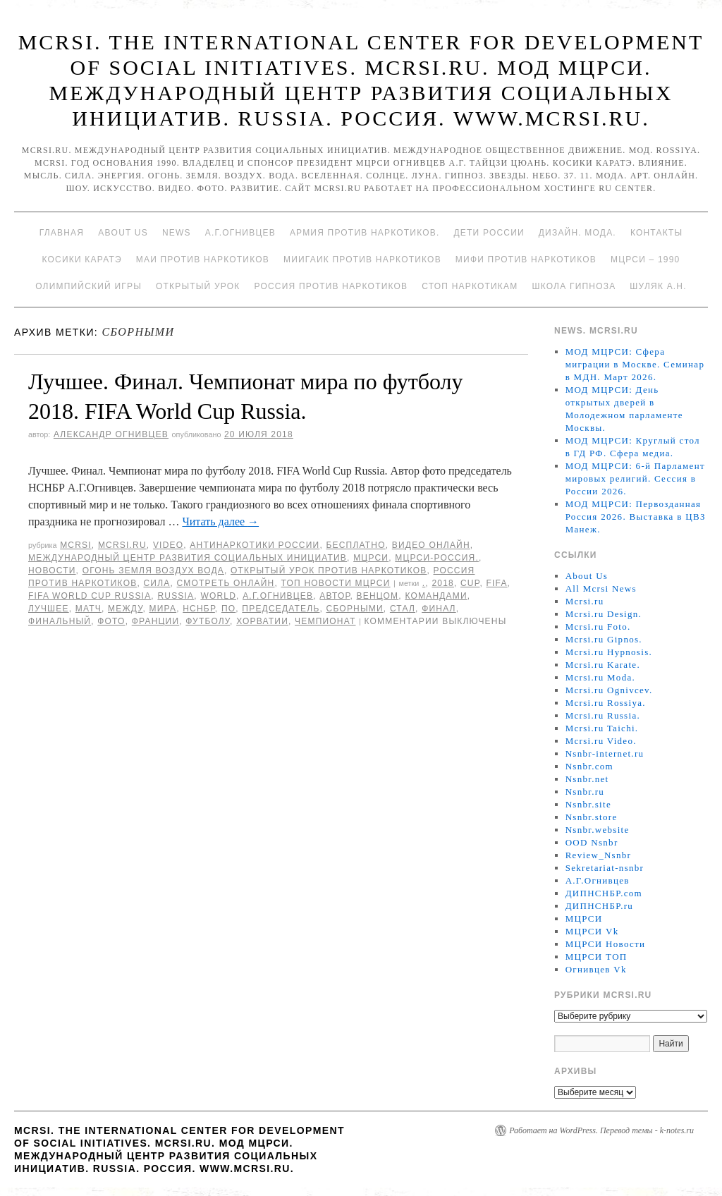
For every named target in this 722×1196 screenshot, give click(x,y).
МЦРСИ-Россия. (437, 558)
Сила (156, 583)
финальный (59, 621)
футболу (207, 621)
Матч (88, 609)
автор (334, 596)
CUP (469, 583)
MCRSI (76, 545)
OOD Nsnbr (591, 842)
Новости (52, 570)
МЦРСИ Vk (592, 931)
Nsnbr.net (587, 779)
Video (168, 545)
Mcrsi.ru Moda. (600, 677)
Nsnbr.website (597, 829)
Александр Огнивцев (111, 434)
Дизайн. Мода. (577, 233)
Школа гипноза (574, 286)
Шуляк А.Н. (658, 286)
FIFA (496, 583)
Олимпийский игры (88, 286)
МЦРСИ (370, 558)
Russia (175, 596)
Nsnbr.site (588, 804)
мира (163, 609)
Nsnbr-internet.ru (604, 753)
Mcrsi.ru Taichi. (602, 728)
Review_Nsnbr (598, 855)
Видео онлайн (431, 545)
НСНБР (199, 609)
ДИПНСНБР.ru (599, 906)
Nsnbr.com (589, 766)
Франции (156, 621)
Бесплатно (355, 545)
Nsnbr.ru (585, 791)
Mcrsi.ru (122, 545)
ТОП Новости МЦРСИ (336, 583)
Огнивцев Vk (596, 969)
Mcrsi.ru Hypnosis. (608, 652)
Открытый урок (198, 286)
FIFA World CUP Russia (89, 596)
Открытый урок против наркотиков (329, 570)
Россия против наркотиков (331, 286)
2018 (443, 583)
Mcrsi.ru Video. (601, 741)
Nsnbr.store (591, 817)
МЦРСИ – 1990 (645, 259)
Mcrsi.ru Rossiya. (605, 702)
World (218, 596)
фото (111, 621)
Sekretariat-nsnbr (604, 867)
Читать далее (220, 521)
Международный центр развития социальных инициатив (187, 558)
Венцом (378, 596)
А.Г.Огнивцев (240, 233)
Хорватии (262, 621)
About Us (123, 233)
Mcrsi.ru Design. (603, 614)
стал (402, 609)
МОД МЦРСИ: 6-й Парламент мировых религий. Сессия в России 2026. (635, 478)
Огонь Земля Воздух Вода (153, 570)
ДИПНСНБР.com (603, 893)
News (176, 233)
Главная (61, 233)
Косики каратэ (82, 259)
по (228, 609)
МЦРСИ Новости (605, 944)
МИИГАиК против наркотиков (362, 259)
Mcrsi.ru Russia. (602, 715)
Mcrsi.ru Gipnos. (603, 639)
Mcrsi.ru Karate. (602, 664)
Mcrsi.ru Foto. (598, 626)
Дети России (489, 233)
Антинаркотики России (254, 545)
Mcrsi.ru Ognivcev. (609, 690)
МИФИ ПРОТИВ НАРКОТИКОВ (525, 259)
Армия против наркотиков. (365, 233)
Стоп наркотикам (470, 286)
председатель (280, 609)
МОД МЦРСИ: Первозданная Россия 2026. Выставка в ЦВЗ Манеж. (635, 517)
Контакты (656, 233)
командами (436, 596)
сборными (355, 609)
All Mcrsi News (601, 588)
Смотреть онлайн (226, 583)
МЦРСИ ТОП (596, 956)
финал (439, 609)
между (125, 609)
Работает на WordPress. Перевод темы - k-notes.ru (601, 1130)
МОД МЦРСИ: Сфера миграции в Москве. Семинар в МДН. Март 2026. (635, 364)
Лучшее (48, 609)
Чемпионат (325, 621)
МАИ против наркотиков (202, 259)
